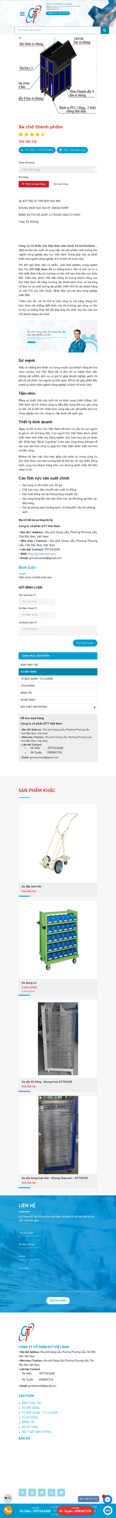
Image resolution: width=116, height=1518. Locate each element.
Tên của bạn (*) (27, 595)
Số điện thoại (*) (28, 608)
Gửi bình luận (85, 643)
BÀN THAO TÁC (29, 665)
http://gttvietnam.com (42, 554)
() (8, 1498)
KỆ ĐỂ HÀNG (28, 700)
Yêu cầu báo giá (72, 149)
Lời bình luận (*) (28, 623)
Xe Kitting (32, 221)
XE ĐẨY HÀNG (29, 672)
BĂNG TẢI (26, 693)
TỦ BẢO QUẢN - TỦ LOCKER (37, 679)
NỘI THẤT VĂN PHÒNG (58, 707)
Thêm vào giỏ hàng (33, 184)
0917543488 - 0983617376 (61, 13)
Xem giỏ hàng (61, 184)
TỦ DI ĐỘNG (28, 686)
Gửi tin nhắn (58, 1300)
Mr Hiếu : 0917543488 (37, 149)
